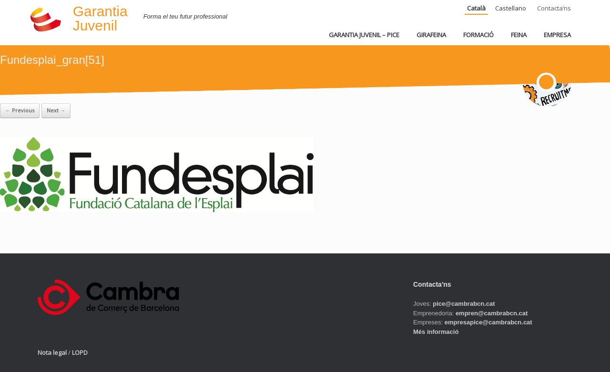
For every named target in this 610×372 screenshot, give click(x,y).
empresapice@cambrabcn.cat (488, 322)
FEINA (519, 34)
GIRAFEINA (431, 34)
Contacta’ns (554, 8)
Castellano (510, 8)
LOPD (80, 352)
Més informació (435, 331)
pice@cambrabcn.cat (464, 303)
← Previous (19, 110)
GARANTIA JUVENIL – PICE (364, 34)
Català (476, 8)
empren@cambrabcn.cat (492, 313)
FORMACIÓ (478, 34)
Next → (56, 110)
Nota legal (52, 352)
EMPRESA (557, 34)
